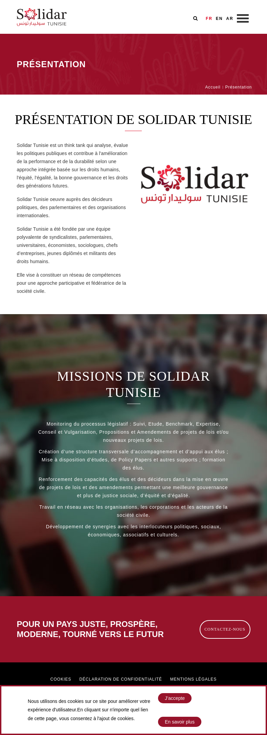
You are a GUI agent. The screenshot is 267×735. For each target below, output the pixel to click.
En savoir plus (180, 722)
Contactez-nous (224, 629)
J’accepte (175, 698)
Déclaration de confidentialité (120, 679)
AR (229, 18)
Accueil (212, 87)
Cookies (60, 679)
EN (219, 18)
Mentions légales (193, 679)
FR (209, 18)
